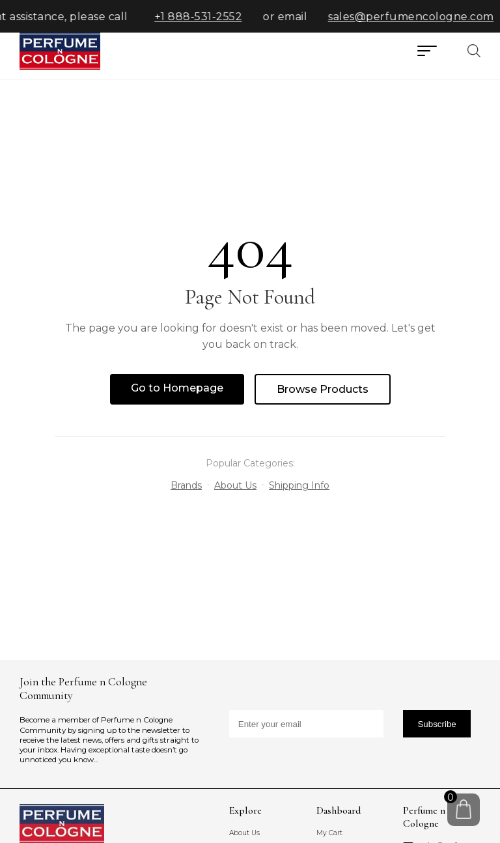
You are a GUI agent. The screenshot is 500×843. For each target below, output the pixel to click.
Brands (186, 485)
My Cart (329, 833)
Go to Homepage (177, 388)
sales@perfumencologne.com (416, 16)
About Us (235, 485)
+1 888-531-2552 (203, 16)
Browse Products (322, 389)
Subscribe (436, 724)
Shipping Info (299, 485)
